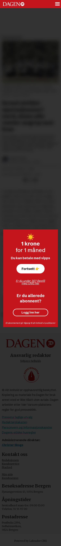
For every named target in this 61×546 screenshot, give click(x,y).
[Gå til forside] (13, 4)
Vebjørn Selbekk (30, 361)
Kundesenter (10, 478)
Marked (7, 467)
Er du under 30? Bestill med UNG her (30, 282)
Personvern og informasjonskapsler (27, 427)
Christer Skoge (12, 445)
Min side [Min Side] (7, 474)
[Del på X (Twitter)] (30, 180)
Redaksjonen (10, 460)
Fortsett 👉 (30, 268)
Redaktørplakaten (14, 422)
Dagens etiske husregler (19, 432)
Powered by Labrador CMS (30, 540)
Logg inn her (30, 312)
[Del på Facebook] (25, 180)
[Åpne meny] (57, 4)
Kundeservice (10, 463)
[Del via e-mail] (35, 180)
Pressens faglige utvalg (17, 417)
